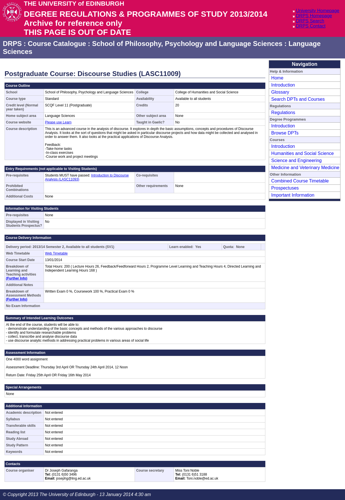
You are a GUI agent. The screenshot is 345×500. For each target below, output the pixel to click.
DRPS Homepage (314, 15)
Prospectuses (285, 188)
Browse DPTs (285, 133)
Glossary (280, 92)
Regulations (283, 112)
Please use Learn (58, 122)
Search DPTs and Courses (298, 99)
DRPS (12, 43)
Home (277, 77)
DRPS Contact (310, 26)
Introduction (283, 85)
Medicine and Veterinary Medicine (305, 167)
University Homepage (317, 10)
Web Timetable (56, 253)
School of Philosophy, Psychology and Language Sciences (187, 43)
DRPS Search (310, 20)
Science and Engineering (296, 160)
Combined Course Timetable (300, 180)
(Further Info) (16, 278)
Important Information (292, 195)
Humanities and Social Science (302, 153)
